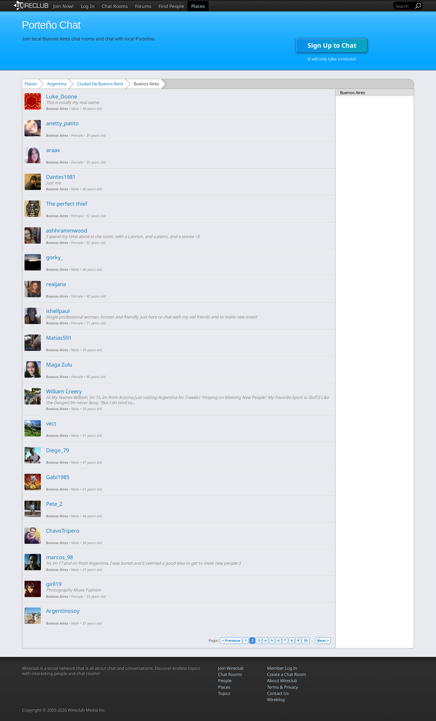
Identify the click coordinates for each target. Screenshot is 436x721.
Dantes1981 (60, 177)
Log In (87, 6)
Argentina (56, 84)
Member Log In (282, 668)
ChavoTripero (62, 530)
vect (51, 423)
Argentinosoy (62, 611)
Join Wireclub (230, 668)
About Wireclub (282, 680)
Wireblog (276, 699)
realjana (56, 284)
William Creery (64, 391)
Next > (323, 640)
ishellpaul (58, 311)
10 (306, 640)
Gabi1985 (57, 477)
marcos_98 (59, 557)
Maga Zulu (59, 364)
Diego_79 (57, 450)
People (224, 680)
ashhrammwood (66, 230)
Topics (224, 693)
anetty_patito (62, 123)
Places (198, 6)
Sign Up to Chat (332, 45)
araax (53, 150)
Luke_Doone (61, 96)
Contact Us (278, 693)
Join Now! (63, 6)
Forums (143, 6)
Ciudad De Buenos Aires (100, 84)
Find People (171, 6)
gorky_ (54, 257)
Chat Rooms (115, 6)
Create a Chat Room (286, 674)
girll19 (53, 584)
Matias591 (59, 338)
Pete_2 (54, 504)
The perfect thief (66, 203)
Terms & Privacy (282, 687)
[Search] (404, 6)
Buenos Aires (57, 108)
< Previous (231, 640)
